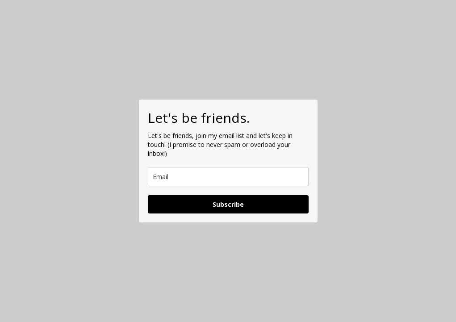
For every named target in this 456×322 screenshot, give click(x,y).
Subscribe (228, 204)
